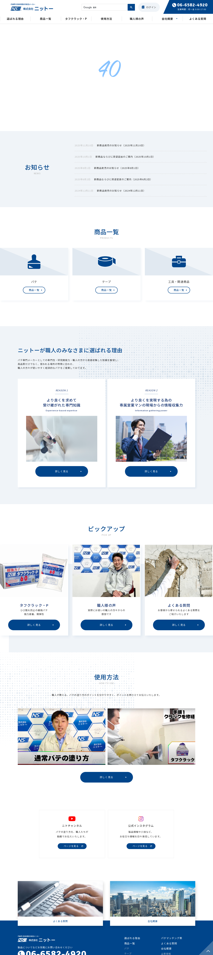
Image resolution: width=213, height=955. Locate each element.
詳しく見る (106, 779)
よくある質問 (197, 19)
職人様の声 (137, 19)
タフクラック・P (76, 19)
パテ (126, 951)
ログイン (151, 7)
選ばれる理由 (15, 19)
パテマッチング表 (171, 941)
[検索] (104, 7)
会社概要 (167, 19)
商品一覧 (45, 19)
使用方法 (106, 19)
